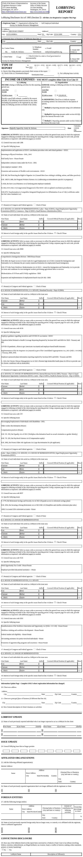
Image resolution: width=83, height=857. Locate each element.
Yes (9, 850)
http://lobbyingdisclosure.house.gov (14, 12)
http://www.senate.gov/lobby (40, 12)
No (4, 850)
